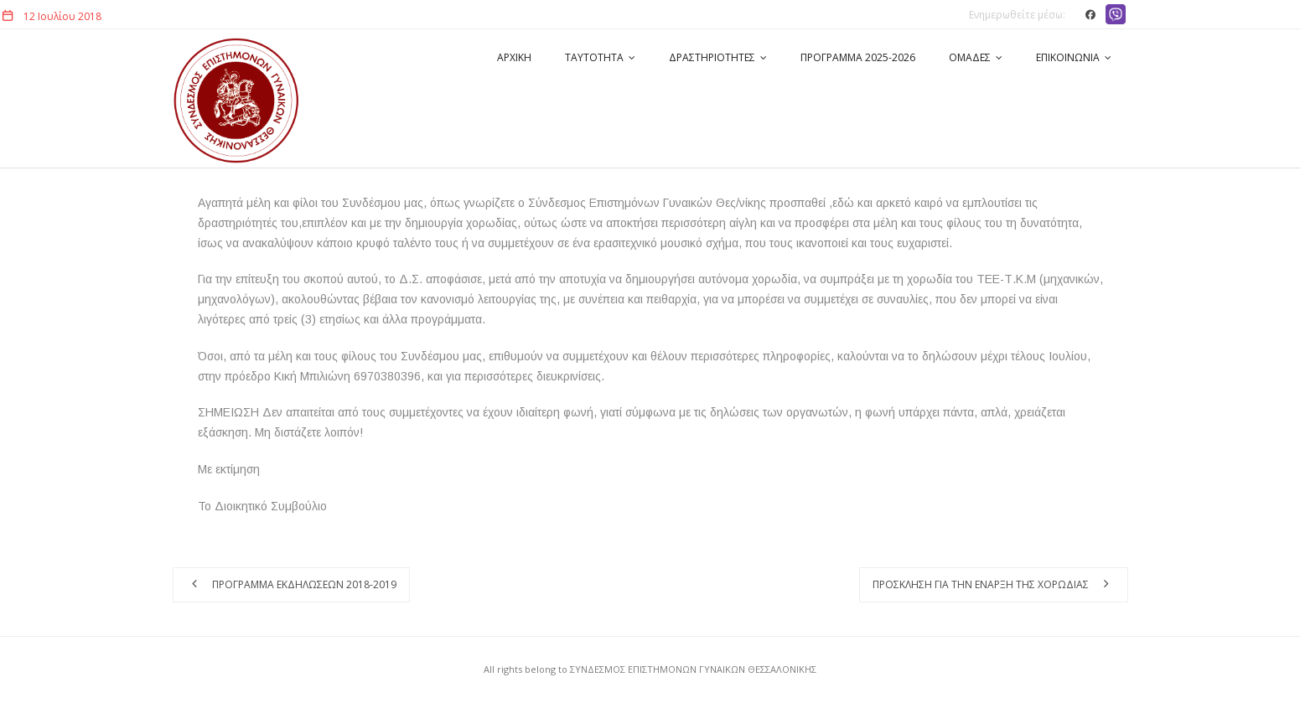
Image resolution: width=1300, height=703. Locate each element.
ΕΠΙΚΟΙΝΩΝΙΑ (1068, 57)
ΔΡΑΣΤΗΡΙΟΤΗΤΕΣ (712, 57)
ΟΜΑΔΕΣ (970, 57)
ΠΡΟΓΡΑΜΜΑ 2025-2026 (857, 57)
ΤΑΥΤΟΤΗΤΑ (594, 57)
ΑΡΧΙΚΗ (514, 57)
